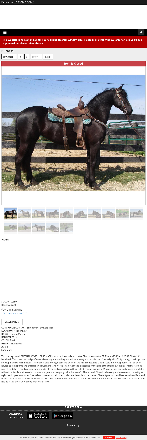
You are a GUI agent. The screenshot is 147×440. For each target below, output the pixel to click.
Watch (9, 56)
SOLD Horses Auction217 (14, 313)
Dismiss (108, 437)
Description (12, 321)
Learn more (121, 437)
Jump (47, 56)
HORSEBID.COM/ (24, 2)
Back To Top (73, 407)
